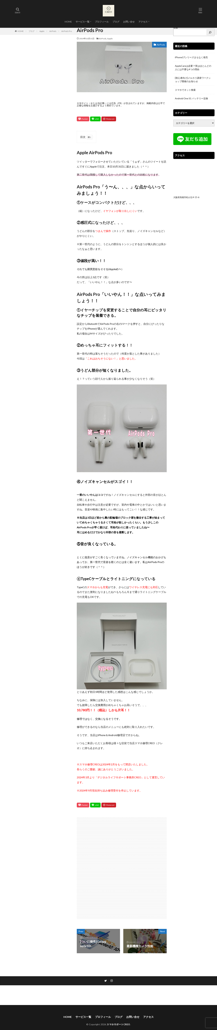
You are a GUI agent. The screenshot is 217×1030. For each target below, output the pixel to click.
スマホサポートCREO (118, 1024)
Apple (41, 31)
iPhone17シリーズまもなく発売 (191, 57)
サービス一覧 (82, 21)
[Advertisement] (99, 866)
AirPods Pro (66, 31)
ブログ (115, 21)
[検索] (210, 32)
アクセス (143, 21)
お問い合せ (129, 21)
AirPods (52, 31)
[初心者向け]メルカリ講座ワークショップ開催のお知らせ (193, 79)
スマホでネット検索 (185, 89)
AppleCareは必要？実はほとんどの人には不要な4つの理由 (193, 67)
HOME (68, 21)
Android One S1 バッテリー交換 (191, 98)
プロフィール (102, 21)
